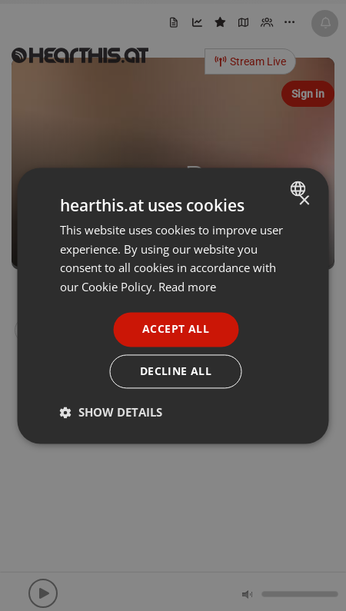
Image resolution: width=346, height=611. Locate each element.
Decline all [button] (175, 371)
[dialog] (173, 305)
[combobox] (300, 188)
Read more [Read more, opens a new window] (187, 287)
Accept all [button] (175, 328)
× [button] (304, 201)
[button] (111, 411)
